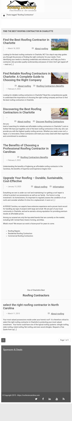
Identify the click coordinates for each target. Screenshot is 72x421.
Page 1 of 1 (64, 340)
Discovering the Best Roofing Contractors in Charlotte (22, 110)
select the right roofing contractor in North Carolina (31, 306)
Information (58, 187)
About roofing (41, 48)
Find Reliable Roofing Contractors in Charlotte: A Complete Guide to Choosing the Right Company (26, 77)
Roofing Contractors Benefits (50, 86)
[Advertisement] (30, 24)
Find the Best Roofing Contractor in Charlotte (26, 41)
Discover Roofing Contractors (50, 121)
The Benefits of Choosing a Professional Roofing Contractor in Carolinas (26, 149)
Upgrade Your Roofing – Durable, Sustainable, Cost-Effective (33, 179)
